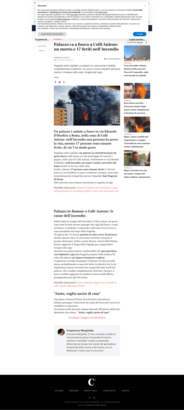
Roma (42, 50)
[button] (145, 6)
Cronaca (127, 63)
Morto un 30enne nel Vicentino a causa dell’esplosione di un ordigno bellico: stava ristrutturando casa (86, 189)
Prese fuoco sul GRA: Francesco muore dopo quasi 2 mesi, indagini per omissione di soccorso (136, 108)
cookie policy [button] (102, 12)
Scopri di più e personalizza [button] (52, 34)
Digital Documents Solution (96, 405)
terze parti (74, 15)
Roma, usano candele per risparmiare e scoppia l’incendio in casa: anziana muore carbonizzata (137, 141)
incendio (42, 46)
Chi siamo (59, 391)
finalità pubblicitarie (63, 19)
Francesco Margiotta (64, 60)
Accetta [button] (140, 34)
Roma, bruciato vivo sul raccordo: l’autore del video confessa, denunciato (137, 174)
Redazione (74, 391)
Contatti (125, 391)
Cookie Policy (109, 391)
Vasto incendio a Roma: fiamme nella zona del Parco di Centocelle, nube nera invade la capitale (136, 70)
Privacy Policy (91, 391)
